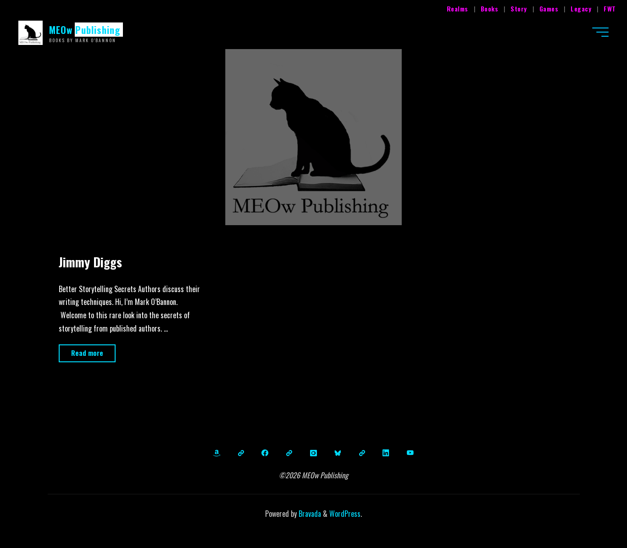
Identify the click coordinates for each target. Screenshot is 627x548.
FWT (610, 8)
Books (490, 8)
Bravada (309, 513)
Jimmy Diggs (90, 262)
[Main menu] (600, 32)
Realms (457, 8)
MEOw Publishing (85, 29)
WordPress (345, 513)
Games (549, 8)
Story (518, 8)
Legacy (581, 8)
